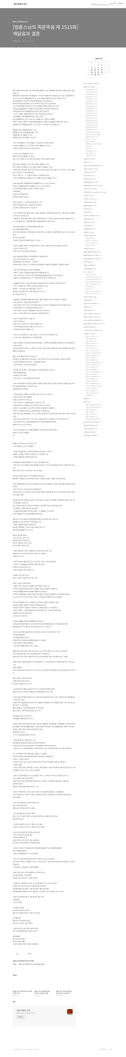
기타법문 (89, 395)
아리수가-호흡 (90, 297)
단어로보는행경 (90, 269)
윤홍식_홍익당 (90, 412)
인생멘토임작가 (90, 229)
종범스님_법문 (91, 341)
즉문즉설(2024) (91, 127)
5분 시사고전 (90, 275)
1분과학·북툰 (90, 202)
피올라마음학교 (91, 182)
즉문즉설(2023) (91, 125)
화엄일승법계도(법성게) (93, 419)
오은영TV (88, 307)
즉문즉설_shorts (93, 144)
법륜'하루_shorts (92, 137)
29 (98, 74)
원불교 (87, 399)
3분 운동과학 (89, 300)
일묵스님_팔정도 (91, 379)
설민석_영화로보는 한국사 (94, 282)
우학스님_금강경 (92, 367)
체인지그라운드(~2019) (92, 314)
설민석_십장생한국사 (93, 284)
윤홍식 (87, 402)
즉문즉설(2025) (91, 130)
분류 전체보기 (91, 83)
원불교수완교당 (90, 206)
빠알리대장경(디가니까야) (92, 259)
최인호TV (90, 289)
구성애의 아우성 (90, 236)
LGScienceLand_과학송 (93, 330)
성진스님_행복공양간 (93, 365)
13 (91, 69)
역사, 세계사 (89, 226)
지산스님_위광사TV (93, 386)
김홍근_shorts (91, 169)
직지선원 (89, 175)
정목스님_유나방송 (92, 381)
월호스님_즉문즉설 (92, 374)
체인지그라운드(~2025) (92, 317)
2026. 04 (98, 59)
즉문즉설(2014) (91, 104)
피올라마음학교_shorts (93, 185)
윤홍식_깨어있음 (91, 416)
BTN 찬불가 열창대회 (91, 435)
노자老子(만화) (89, 249)
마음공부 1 (89, 159)
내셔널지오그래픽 (90, 327)
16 (102, 69)
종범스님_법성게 (91, 343)
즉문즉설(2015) (91, 106)
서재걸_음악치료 (90, 432)
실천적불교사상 (91, 151)
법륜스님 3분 (90, 141)
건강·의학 (88, 209)
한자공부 (89, 232)
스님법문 (89, 334)
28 (95, 74)
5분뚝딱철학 (89, 219)
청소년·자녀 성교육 (92, 241)
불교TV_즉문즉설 (92, 360)
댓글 (14, 1002)
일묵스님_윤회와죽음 (93, 376)
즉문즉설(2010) (91, 94)
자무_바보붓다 (91, 339)
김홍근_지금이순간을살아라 (93, 165)
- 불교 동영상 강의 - (20, 4)
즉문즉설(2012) (91, 99)
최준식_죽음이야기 (90, 429)
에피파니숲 (89, 222)
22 (98, 72)
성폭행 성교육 (90, 245)
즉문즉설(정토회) (91, 90)
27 (91, 74)
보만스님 (90, 358)
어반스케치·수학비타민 (91, 304)
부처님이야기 (90, 156)
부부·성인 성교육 (91, 243)
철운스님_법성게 (91, 391)
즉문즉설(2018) (91, 113)
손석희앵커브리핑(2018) (94, 277)
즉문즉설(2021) (91, 120)
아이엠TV (89, 196)
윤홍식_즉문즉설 (91, 414)
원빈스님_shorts (92, 336)
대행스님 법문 (91, 346)
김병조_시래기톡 (90, 265)
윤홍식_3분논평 (91, 409)
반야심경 (89, 149)
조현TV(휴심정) (89, 310)
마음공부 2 (88, 162)
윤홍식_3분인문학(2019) (94, 407)
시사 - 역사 (88, 272)
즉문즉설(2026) (92, 132)
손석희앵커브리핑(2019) (94, 279)
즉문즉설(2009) (91, 92)
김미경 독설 (88, 262)
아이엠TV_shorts (90, 199)
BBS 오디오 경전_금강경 (92, 422)
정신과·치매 (88, 212)
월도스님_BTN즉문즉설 (94, 372)
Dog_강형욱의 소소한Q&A (93, 320)
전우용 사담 (90, 287)
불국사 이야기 (90, 153)
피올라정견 (89, 179)
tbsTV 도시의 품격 (92, 294)
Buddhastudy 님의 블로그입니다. (26, 1013)
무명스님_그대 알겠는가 (93, 353)
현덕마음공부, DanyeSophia (95, 192)
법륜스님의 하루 (93, 134)
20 (91, 72)
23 (102, 72)
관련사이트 (104, 1049)
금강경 (89, 146)
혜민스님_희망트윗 (92, 393)
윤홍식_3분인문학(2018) (94, 405)
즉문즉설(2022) (91, 123)
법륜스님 (89, 87)
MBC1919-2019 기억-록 (93, 291)
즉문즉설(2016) (91, 108)
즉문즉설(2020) (91, 118)
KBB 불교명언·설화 (91, 425)
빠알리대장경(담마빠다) (92, 252)
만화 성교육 (90, 238)
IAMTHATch (90, 189)
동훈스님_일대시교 (92, 350)
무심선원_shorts (90, 172)
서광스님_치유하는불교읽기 (94, 362)
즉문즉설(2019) (91, 115)
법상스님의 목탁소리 (93, 355)
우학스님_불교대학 (92, 369)
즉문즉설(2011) (91, 97)
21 (95, 72)
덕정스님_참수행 (91, 348)
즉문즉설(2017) (91, 111)
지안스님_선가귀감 (92, 388)
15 (98, 69)
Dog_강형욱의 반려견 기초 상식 (94, 324)
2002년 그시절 (91, 139)
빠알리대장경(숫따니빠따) (92, 255)
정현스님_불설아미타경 (93, 383)
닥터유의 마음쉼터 (91, 216)
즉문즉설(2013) (91, 101)
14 (95, 69)
